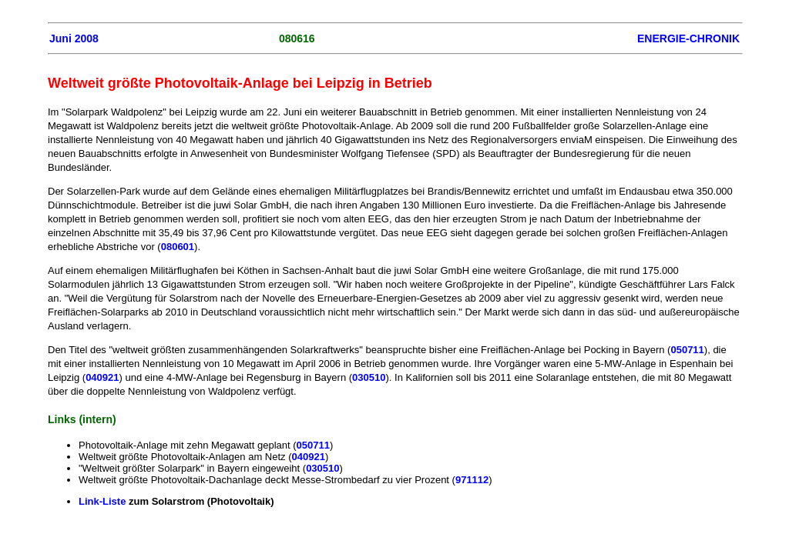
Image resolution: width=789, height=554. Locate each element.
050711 (686, 349)
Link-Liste (102, 501)
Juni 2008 (74, 38)
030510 (368, 377)
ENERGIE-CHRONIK (688, 38)
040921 (102, 377)
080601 (177, 246)
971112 (472, 480)
